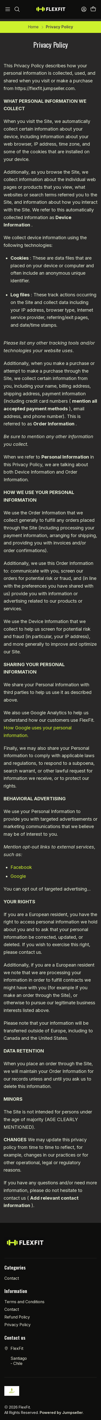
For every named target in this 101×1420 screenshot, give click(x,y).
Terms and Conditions (24, 1299)
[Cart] (93, 10)
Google (18, 874)
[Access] (84, 9)
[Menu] (8, 9)
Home (33, 25)
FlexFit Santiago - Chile (15, 1354)
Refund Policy (17, 1314)
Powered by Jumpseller (61, 1410)
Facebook (21, 865)
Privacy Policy (17, 1322)
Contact (11, 1276)
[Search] (17, 9)
